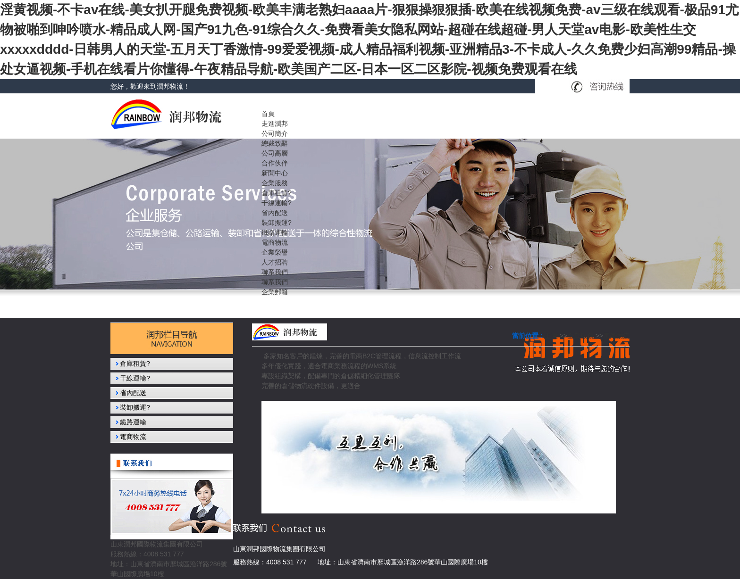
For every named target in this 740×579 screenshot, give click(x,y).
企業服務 (580, 335)
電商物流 (616, 335)
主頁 (551, 335)
